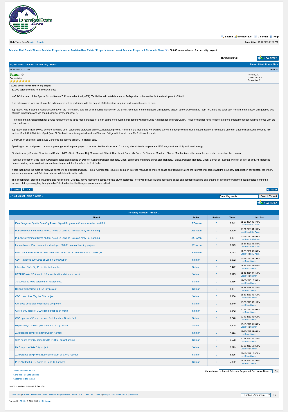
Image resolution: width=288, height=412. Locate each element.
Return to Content (94, 394)
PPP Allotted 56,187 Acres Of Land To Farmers (40, 362)
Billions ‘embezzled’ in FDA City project (35, 289)
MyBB (22, 401)
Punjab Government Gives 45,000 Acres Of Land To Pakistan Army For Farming (57, 230)
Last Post (245, 225)
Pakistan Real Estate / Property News (92, 50)
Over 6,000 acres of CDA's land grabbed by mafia (41, 310)
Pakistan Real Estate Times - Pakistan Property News (39, 50)
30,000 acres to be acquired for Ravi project (38, 281)
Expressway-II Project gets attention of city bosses (42, 325)
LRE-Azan (196, 223)
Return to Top (78, 394)
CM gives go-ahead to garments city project (38, 303)
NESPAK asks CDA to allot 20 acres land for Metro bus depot (47, 274)
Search (227, 36)
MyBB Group (44, 401)
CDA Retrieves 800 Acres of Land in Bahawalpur (41, 259)
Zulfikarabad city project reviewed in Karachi (38, 332)
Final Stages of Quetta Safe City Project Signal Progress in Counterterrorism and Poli (60, 223)
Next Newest (34, 196)
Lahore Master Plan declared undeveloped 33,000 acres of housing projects (55, 245)
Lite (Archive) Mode (112, 394)
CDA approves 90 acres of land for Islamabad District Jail (45, 318)
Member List (244, 36)
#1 (277, 69)
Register (41, 42)
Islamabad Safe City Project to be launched (38, 267)
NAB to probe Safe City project (31, 347)
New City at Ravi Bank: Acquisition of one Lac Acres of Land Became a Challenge (58, 252)
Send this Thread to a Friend (26, 375)
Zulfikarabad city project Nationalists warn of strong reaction (46, 354)
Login (31, 42)
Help (274, 36)
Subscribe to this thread (24, 379)
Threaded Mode (257, 64)
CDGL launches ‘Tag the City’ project (34, 296)
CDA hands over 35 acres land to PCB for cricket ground (45, 340)
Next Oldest (18, 196)
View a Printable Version (24, 370)
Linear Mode (272, 64)
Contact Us (16, 394)
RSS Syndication (130, 394)
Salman (196, 259)
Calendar (261, 36)
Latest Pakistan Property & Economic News (139, 50)
